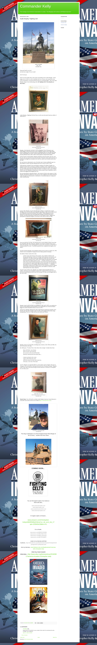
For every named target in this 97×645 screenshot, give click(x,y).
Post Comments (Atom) (29, 639)
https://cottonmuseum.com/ (45, 400)
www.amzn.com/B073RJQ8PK (38, 537)
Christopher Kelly (63, 22)
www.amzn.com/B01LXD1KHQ (38, 535)
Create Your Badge (64, 24)
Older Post (55, 637)
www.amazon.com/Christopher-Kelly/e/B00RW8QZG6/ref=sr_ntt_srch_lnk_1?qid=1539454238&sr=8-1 (38, 522)
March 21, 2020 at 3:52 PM (27, 632)
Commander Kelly (35, 6)
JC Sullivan (25, 628)
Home (39, 637)
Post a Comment (24, 635)
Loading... (62, 18)
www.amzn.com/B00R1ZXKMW (38, 532)
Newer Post (22, 637)
